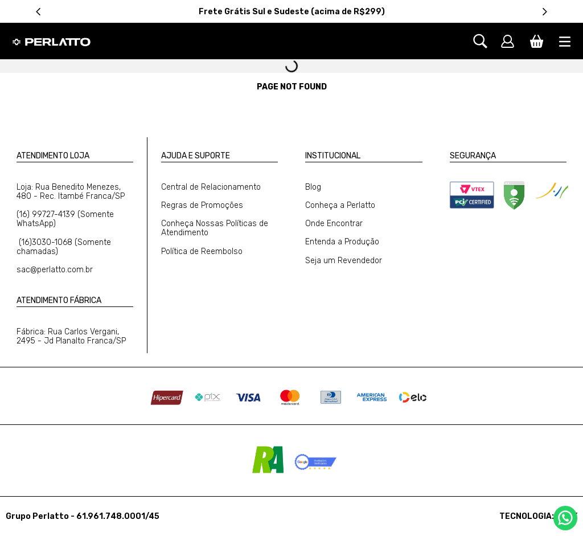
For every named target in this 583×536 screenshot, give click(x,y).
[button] (486, 41)
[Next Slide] (544, 11)
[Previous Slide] (38, 11)
